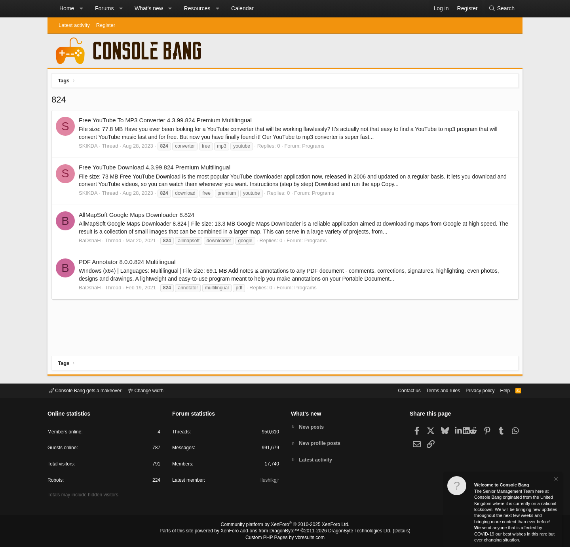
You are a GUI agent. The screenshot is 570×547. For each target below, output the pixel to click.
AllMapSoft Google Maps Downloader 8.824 (138, 216)
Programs (315, 148)
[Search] (501, 8)
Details (392, 531)
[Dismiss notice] (555, 480)
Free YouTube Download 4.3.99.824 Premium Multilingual (156, 169)
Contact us (397, 390)
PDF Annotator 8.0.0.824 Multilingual (129, 263)
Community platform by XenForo (285, 525)
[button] (81, 8)
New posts (312, 426)
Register (105, 25)
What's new (149, 8)
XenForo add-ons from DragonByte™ (262, 531)
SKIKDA (90, 148)
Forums (104, 8)
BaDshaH (92, 242)
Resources (197, 8)
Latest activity (74, 25)
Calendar (242, 8)
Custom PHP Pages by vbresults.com (285, 538)
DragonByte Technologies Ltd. (354, 531)
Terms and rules (433, 390)
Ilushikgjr (269, 481)
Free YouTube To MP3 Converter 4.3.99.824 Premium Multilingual (167, 122)
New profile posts (321, 443)
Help (500, 390)
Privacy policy (473, 390)
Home (66, 8)
